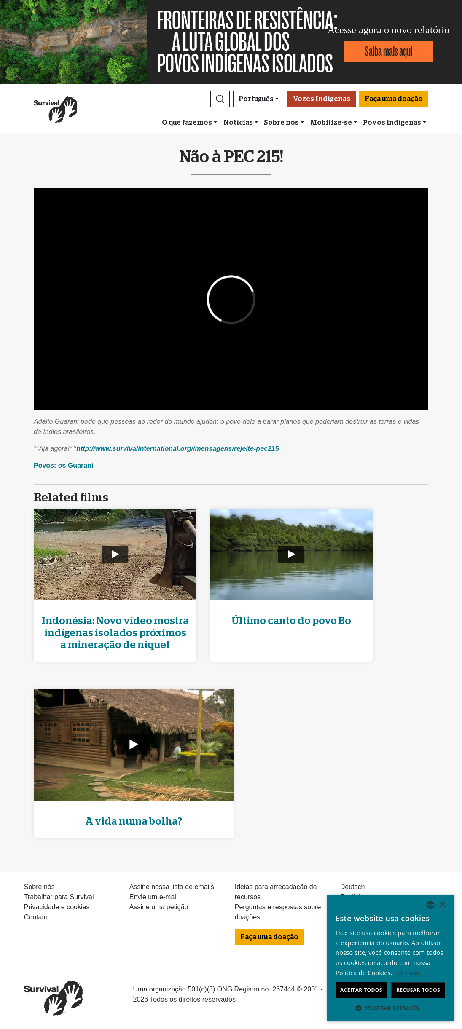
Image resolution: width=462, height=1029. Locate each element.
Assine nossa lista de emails (171, 886)
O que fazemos (187, 122)
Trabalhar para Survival (59, 896)
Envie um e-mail (153, 896)
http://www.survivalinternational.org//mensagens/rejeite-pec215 (177, 448)
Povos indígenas (392, 122)
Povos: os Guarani (63, 465)
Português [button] (256, 99)
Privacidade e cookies (57, 907)
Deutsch (352, 886)
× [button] (442, 905)
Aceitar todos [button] (361, 990)
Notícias (238, 122)
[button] (220, 99)
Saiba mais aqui (388, 51)
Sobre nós (281, 122)
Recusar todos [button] (418, 990)
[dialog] (390, 958)
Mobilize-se (331, 122)
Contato (36, 917)
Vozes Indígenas (321, 99)
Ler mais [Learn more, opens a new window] (406, 973)
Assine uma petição (158, 907)
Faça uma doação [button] (394, 99)
